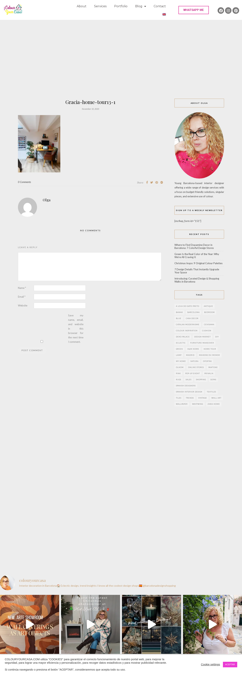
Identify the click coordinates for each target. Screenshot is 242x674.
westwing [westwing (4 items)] (197, 404)
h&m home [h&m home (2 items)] (193, 349)
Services (100, 6)
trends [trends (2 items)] (190, 398)
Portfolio (120, 6)
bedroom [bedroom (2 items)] (209, 312)
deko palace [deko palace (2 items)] (183, 337)
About (81, 6)
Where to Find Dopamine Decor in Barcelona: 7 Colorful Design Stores (194, 246)
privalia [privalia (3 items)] (208, 373)
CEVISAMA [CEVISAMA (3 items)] (209, 324)
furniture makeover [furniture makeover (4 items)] (202, 343)
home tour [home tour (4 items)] (210, 349)
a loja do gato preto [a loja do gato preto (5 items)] (187, 306)
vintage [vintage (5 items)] (202, 398)
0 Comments (24, 182)
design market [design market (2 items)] (202, 337)
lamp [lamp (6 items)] (179, 355)
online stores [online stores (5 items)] (196, 367)
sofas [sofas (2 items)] (213, 379)
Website (22, 305)
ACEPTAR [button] (230, 664)
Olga (46, 200)
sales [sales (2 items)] (188, 379)
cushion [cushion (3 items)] (206, 331)
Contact (160, 6)
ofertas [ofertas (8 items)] (207, 361)
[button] (193, 10)
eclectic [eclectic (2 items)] (181, 343)
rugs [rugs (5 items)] (178, 379)
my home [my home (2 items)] (181, 361)
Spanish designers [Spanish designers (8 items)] (186, 386)
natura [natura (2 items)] (194, 361)
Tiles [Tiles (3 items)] (178, 398)
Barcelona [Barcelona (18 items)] (193, 312)
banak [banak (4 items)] (179, 312)
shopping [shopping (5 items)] (201, 379)
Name (22, 287)
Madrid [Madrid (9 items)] (190, 355)
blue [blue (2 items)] (178, 318)
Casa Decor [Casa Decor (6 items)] (192, 318)
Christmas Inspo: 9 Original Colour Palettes (198, 263)
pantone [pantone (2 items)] (213, 367)
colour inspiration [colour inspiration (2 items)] (187, 331)
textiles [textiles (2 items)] (211, 392)
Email (21, 296)
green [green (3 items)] (179, 349)
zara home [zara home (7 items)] (214, 404)
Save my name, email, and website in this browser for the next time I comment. (75, 328)
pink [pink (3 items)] (178, 373)
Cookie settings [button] (210, 664)
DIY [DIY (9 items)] (217, 337)
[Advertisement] (121, 48)
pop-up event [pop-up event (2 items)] (192, 373)
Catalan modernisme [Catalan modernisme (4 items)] (187, 324)
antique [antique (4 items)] (208, 306)
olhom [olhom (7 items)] (180, 367)
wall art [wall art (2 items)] (216, 398)
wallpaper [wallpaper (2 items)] (182, 404)
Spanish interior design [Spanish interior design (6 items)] (189, 392)
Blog (140, 6)
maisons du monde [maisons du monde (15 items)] (209, 355)
